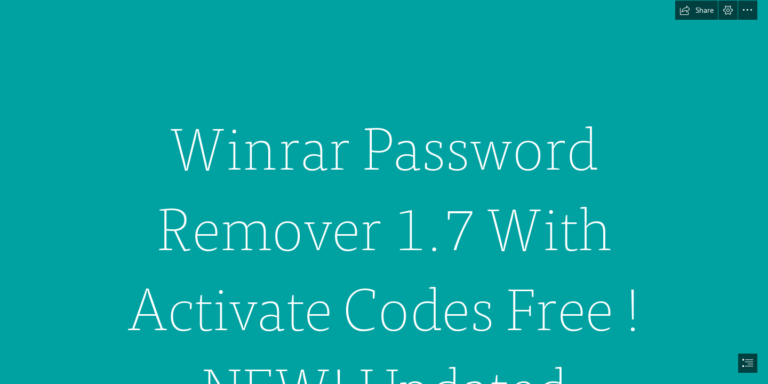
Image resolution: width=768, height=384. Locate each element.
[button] (696, 10)
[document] (384, 192)
